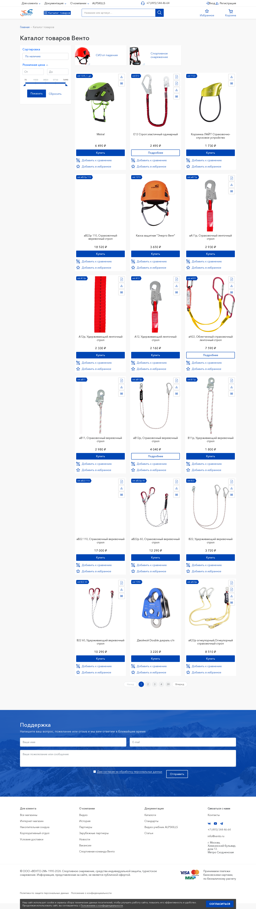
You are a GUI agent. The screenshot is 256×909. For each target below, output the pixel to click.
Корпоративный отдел (34, 839)
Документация (54, 3)
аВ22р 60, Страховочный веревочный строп (155, 542)
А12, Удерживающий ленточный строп (155, 338)
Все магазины (28, 820)
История (84, 826)
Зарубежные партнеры (94, 839)
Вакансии (85, 851)
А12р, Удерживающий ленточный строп (100, 338)
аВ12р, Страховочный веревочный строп (155, 440)
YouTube (215, 829)
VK (209, 829)
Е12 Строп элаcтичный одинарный (155, 132)
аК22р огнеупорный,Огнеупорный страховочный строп (210, 644)
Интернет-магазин (31, 826)
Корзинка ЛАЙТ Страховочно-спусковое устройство (210, 134)
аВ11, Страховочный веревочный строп (100, 440)
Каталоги (150, 820)
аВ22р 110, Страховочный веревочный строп (100, 236)
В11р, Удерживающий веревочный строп (210, 440)
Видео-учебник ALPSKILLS (161, 832)
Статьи (148, 839)
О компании (78, 3)
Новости (84, 845)
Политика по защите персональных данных (47, 898)
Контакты (214, 820)
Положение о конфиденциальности (101, 898)
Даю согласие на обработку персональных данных (129, 777)
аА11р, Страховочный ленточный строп (210, 236)
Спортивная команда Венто (97, 857)
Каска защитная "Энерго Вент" (155, 234)
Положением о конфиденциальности (102, 905)
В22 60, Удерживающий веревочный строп (100, 644)
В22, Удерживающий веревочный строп (211, 542)
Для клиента (30, 3)
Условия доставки (31, 845)
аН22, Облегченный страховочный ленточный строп (211, 338)
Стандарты (151, 826)
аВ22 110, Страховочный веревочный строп (100, 542)
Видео (83, 820)
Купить (100, 151)
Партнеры (85, 832)
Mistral (101, 132)
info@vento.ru (216, 841)
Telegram (221, 829)
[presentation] (45, 782)
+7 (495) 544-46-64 (156, 3)
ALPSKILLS (98, 3)
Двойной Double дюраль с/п (155, 643)
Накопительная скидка (34, 832)
